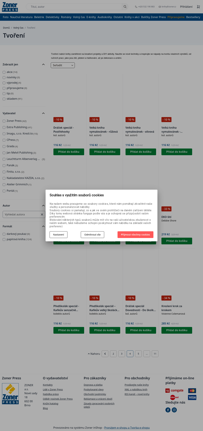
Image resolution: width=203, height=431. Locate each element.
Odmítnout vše (92, 234)
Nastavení (58, 234)
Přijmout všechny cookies (135, 234)
